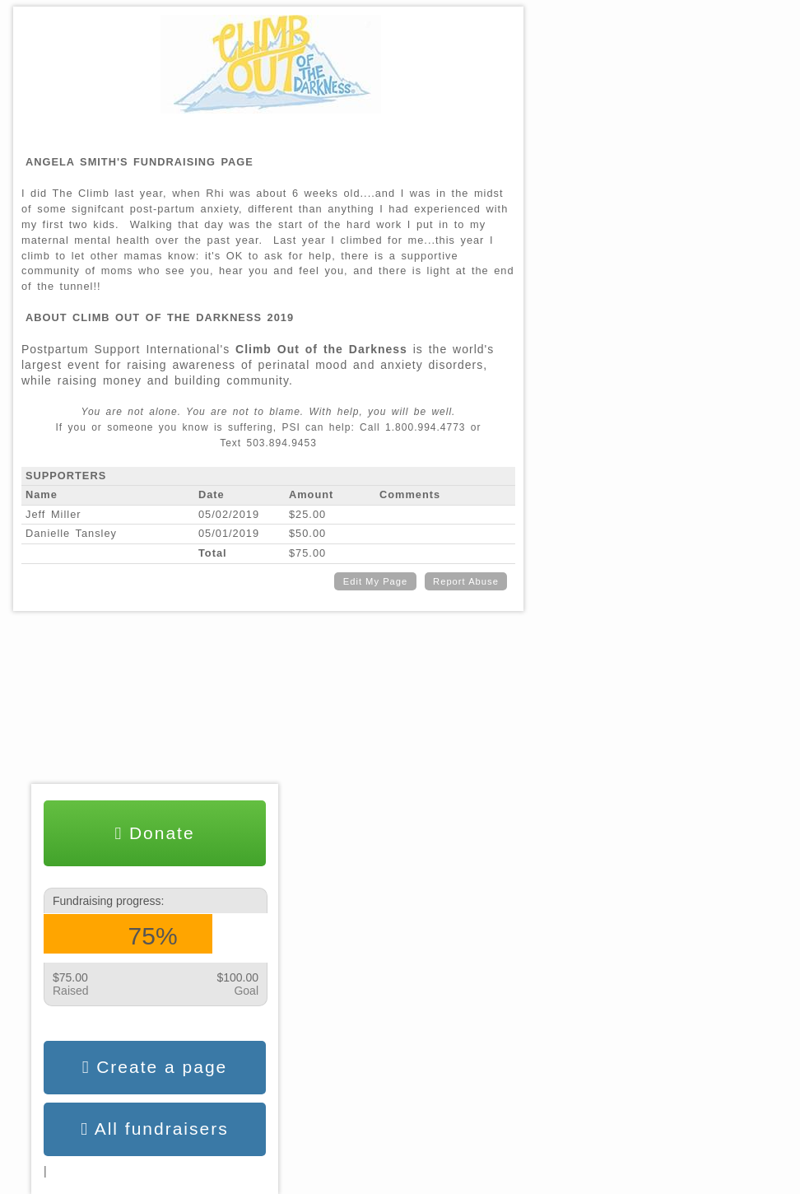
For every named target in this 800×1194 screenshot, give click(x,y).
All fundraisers (154, 1129)
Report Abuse (466, 581)
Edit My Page (375, 581)
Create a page (155, 1067)
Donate (154, 833)
